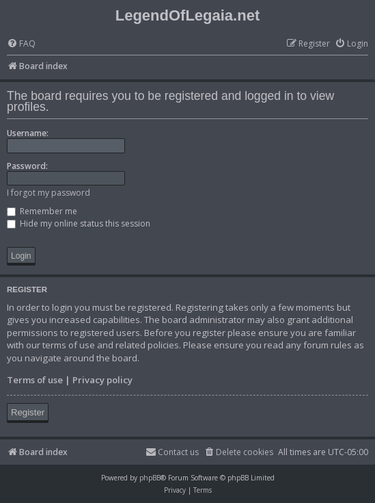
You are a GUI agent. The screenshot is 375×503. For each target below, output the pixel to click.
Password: (27, 166)
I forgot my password (48, 193)
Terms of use (35, 380)
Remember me (42, 211)
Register (27, 412)
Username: (27, 133)
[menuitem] (21, 44)
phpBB (150, 477)
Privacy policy (102, 380)
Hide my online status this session (78, 223)
